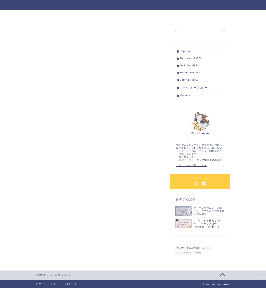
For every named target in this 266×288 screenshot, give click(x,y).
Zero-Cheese (133, 5)
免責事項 (69, 284)
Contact (185, 95)
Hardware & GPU (90, 14)
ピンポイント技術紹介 (154, 14)
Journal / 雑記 (187, 14)
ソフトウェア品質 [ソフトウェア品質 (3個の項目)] (183, 253)
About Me (212, 14)
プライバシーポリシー (193, 87)
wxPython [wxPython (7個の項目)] (207, 248)
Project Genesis (59, 14)
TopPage (186, 51)
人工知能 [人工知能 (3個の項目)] (197, 253)
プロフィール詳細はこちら (191, 165)
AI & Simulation (122, 14)
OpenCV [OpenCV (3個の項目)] (180, 248)
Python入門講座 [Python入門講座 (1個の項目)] (193, 248)
